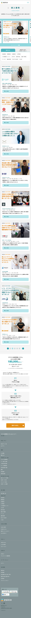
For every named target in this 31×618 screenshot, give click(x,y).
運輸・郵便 (3, 515)
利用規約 (2, 578)
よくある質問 (3, 544)
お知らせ (2, 553)
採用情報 (2, 572)
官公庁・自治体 (3, 517)
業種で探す (8, 50)
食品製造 (2, 497)
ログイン (2, 563)
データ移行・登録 (4, 461)
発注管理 (2, 471)
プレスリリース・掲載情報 (5, 555)
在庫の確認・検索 (4, 467)
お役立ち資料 (3, 527)
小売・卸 (2, 507)
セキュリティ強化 (4, 482)
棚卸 (2, 469)
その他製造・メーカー (5, 505)
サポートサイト (3, 546)
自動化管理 (3, 473)
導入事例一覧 (3, 493)
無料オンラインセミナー (5, 531)
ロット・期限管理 (4, 465)
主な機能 (2, 453)
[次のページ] (23, 348)
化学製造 (2, 503)
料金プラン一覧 (4, 443)
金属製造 (2, 501)
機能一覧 (2, 455)
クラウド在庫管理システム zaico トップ (8, 434)
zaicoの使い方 (3, 533)
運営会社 (2, 570)
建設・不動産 (3, 511)
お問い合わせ (3, 542)
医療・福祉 (3, 509)
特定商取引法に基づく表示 (6, 574)
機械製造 (2, 499)
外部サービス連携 (4, 484)
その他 (2, 519)
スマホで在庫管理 (4, 459)
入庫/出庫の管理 (4, 463)
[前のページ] (8, 348)
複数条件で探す (23, 50)
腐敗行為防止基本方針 (5, 576)
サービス (2, 513)
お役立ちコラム (4, 529)
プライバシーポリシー (5, 580)
